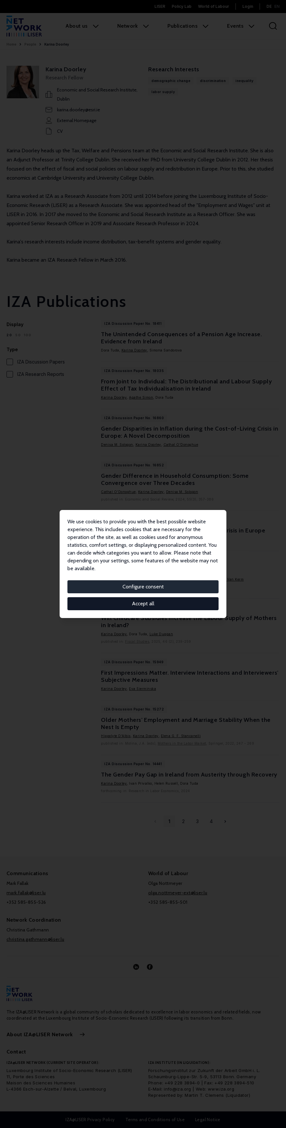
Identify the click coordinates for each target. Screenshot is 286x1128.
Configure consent (143, 587)
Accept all (143, 603)
